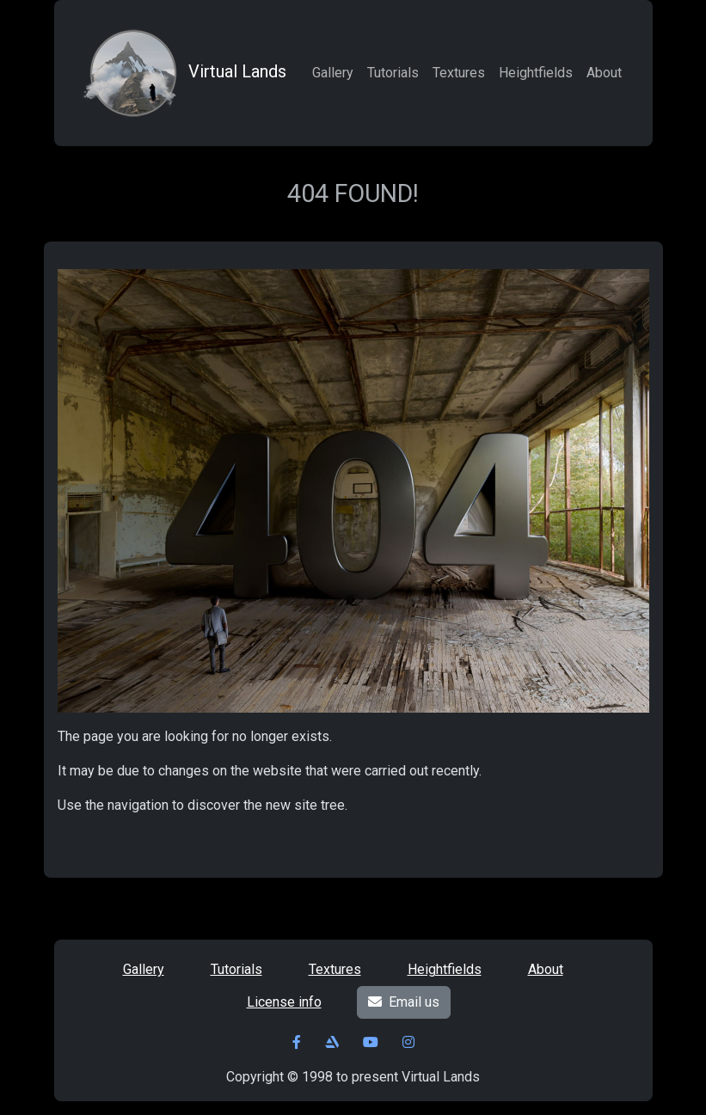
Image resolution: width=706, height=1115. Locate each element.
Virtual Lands (182, 73)
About (604, 72)
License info (284, 1002)
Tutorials (393, 72)
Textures (459, 72)
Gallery (332, 72)
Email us (403, 1002)
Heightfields (536, 72)
